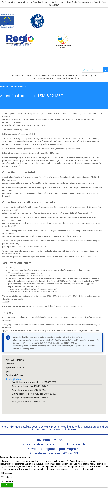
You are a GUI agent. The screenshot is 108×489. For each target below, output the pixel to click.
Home (4, 86)
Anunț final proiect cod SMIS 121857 (29, 401)
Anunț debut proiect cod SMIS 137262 (30, 386)
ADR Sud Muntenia (36, 75)
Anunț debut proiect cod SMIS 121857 (30, 398)
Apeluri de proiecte (77, 75)
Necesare (7, 473)
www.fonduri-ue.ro (65, 429)
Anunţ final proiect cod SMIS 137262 (29, 390)
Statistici (7, 477)
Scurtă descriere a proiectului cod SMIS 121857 (34, 394)
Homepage (17, 75)
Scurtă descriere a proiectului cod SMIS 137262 (34, 382)
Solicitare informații (41, 78)
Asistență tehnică (66, 78)
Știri (93, 75)
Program (56, 75)
